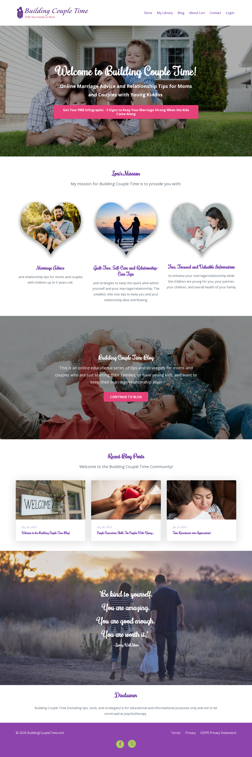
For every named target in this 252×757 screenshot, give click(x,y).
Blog (181, 13)
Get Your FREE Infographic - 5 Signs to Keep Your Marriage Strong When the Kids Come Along (126, 112)
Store (148, 13)
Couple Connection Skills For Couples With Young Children (130, 533)
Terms (176, 733)
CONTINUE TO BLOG (126, 397)
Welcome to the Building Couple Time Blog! (46, 533)
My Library (165, 13)
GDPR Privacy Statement (218, 733)
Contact (215, 13)
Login (230, 13)
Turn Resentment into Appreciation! (192, 533)
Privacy (190, 733)
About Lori (197, 13)
